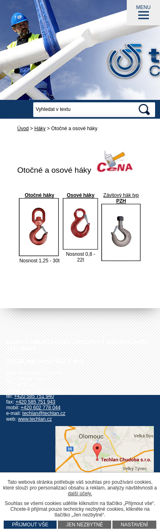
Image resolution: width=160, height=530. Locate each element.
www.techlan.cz (35, 419)
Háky (40, 128)
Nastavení (134, 525)
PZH (121, 201)
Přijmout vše (30, 525)
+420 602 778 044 (40, 407)
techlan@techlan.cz (43, 413)
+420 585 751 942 (42, 390)
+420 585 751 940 (34, 396)
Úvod (23, 128)
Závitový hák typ (121, 195)
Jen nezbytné (84, 525)
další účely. (80, 493)
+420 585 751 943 (35, 402)
